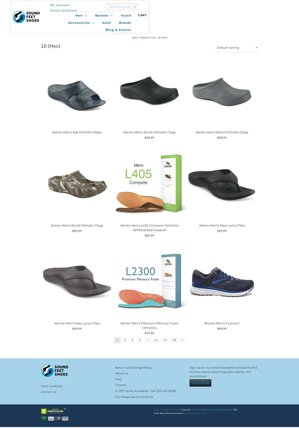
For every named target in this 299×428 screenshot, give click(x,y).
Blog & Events (230, 15)
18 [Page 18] (175, 340)
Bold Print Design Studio (195, 414)
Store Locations (120, 8)
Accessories (157, 15)
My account (89, 8)
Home (135, 37)
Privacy (177, 410)
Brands (203, 15)
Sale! (184, 15)
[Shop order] (236, 47)
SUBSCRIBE (200, 384)
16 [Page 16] (156, 340)
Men (86, 15)
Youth (133, 15)
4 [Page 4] (139, 340)
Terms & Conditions (163, 410)
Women (108, 15)
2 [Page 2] (124, 340)
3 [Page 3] (132, 340)
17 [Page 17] (165, 340)
